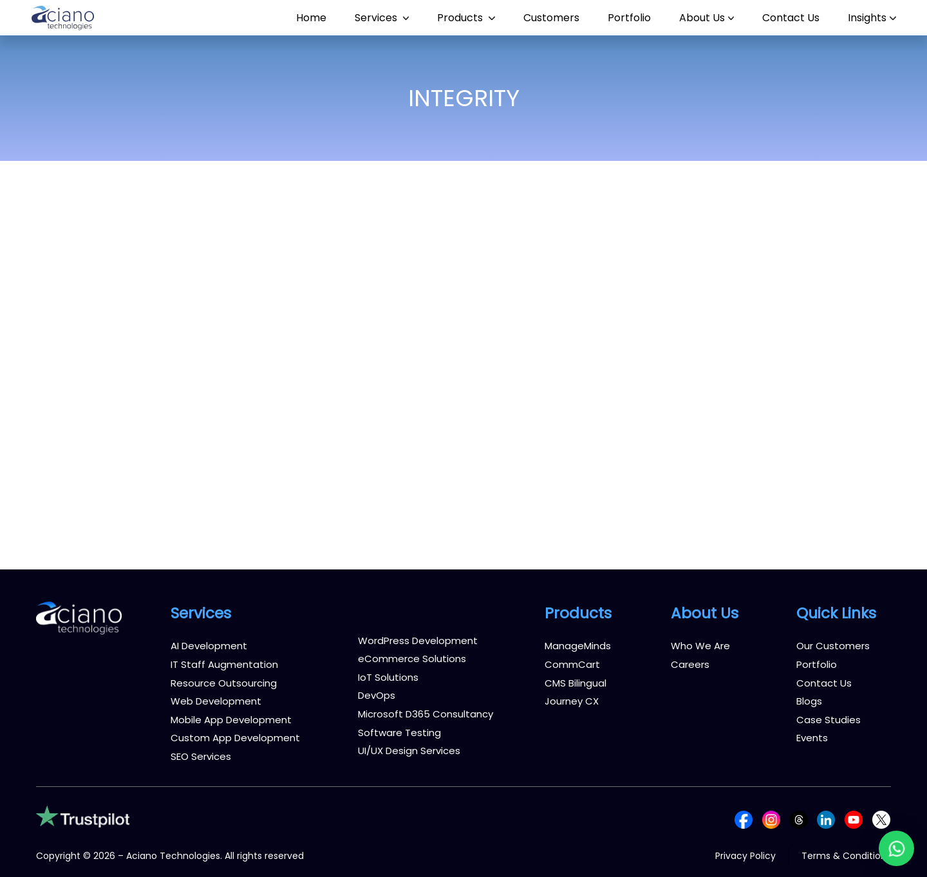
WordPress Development (418, 640)
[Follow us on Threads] (799, 819)
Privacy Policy (745, 855)
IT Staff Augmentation (224, 664)
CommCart (572, 664)
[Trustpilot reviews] (82, 815)
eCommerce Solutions (412, 658)
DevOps (376, 695)
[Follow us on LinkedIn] (826, 819)
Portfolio (816, 664)
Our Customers (833, 645)
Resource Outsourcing (224, 683)
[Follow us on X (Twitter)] (881, 819)
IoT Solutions (388, 677)
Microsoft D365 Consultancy (425, 714)
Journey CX (572, 701)
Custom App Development (235, 737)
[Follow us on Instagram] (771, 819)
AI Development (209, 645)
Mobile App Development (231, 719)
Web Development (216, 701)
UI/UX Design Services (409, 750)
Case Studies (828, 719)
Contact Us (824, 683)
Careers (690, 664)
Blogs (809, 701)
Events (812, 737)
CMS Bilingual (575, 683)
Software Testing (399, 732)
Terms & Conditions (846, 855)
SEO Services (201, 756)
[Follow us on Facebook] (743, 819)
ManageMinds (578, 645)
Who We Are (700, 645)
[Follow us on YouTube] (853, 819)
